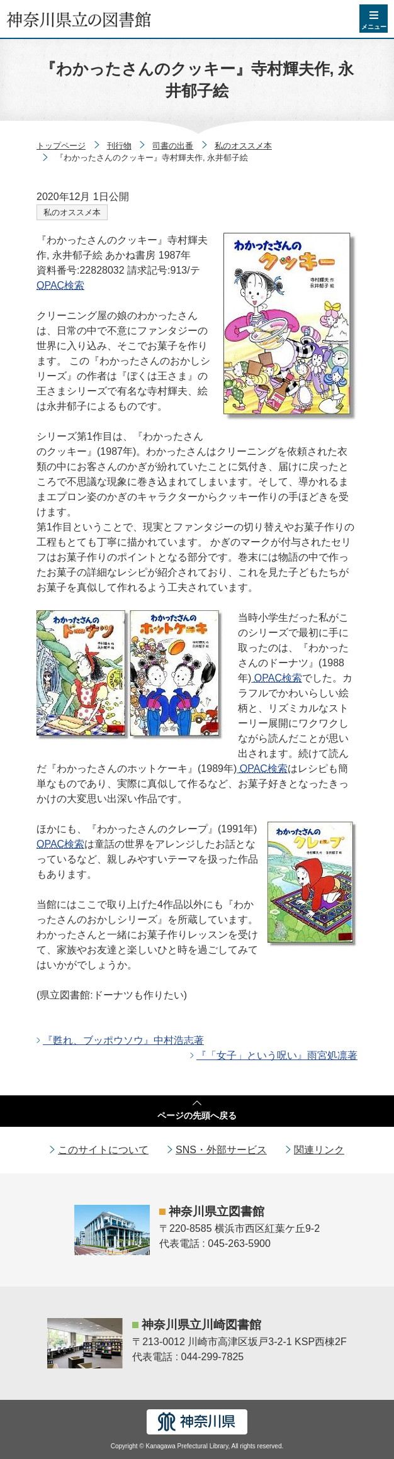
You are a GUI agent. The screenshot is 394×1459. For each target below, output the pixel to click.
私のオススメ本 (243, 145)
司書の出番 (172, 145)
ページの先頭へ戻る (197, 1115)
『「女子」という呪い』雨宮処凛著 (276, 1055)
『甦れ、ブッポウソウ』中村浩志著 (123, 1040)
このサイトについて (103, 1149)
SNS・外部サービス (221, 1149)
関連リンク (319, 1149)
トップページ (61, 145)
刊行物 (119, 145)
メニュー (373, 26)
